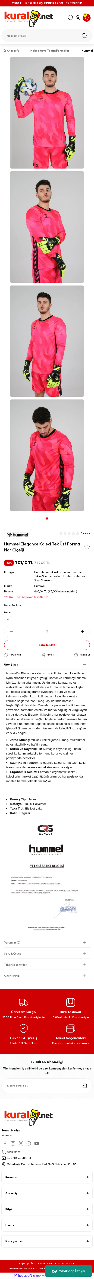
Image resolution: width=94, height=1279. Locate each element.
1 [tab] (47, 518)
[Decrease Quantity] (11, 631)
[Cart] (86, 18)
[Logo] (33, 18)
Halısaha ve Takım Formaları (52, 572)
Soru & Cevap (12, 953)
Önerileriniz (11, 975)
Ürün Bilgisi (11, 664)
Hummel (39, 586)
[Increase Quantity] (82, 631)
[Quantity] (47, 631)
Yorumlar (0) (12, 942)
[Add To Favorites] (87, 547)
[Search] (47, 35)
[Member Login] (78, 17)
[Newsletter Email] (47, 1085)
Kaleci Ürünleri (63, 576)
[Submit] (84, 1085)
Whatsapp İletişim (68, 1270)
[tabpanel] (47, 285)
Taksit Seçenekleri (15, 964)
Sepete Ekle (47, 645)
